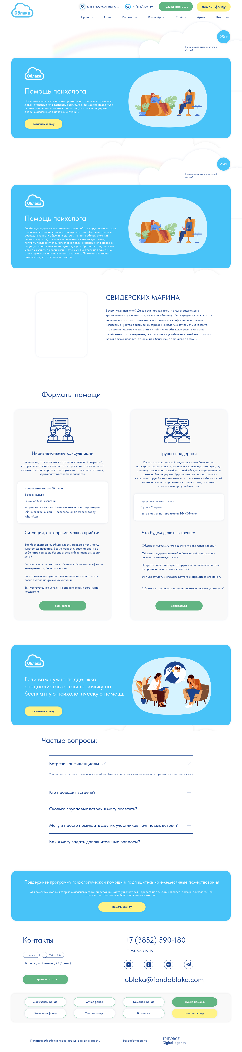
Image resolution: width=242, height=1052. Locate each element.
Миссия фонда (95, 1013)
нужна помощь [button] (176, 6)
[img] (22, 10)
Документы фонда (45, 1002)
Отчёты (181, 17)
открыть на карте (45, 979)
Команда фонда (143, 1002)
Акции (107, 17)
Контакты (222, 17)
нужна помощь (195, 1002)
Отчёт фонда (94, 1002)
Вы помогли (129, 17)
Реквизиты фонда (45, 1013)
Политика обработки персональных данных (58, 1040)
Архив (201, 17)
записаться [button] (63, 605)
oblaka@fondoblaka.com (164, 979)
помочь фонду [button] (214, 7)
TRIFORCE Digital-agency (174, 1041)
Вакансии (143, 1013)
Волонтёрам (156, 17)
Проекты (87, 17)
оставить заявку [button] (43, 124)
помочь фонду (122, 906)
